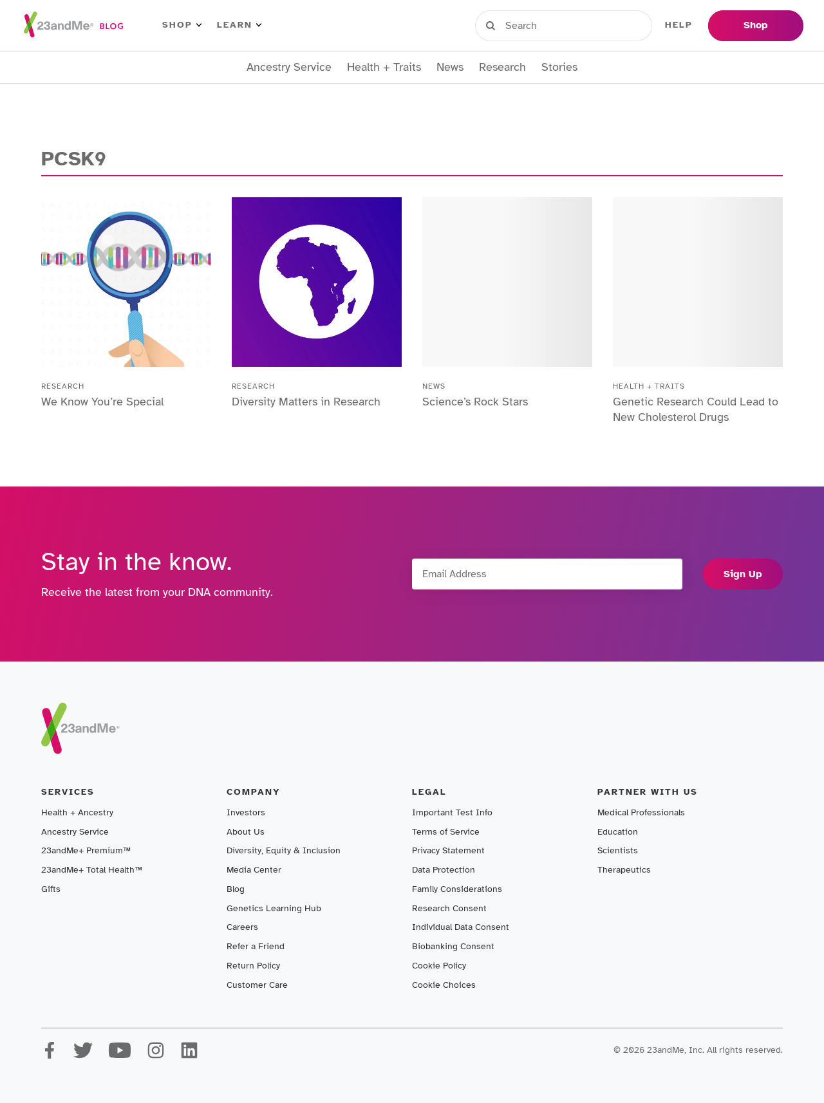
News (450, 67)
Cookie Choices (444, 984)
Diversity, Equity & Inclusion (284, 850)
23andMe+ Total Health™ (91, 869)
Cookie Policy (439, 965)
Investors (246, 812)
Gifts (51, 889)
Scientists (617, 850)
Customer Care (257, 984)
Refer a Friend (256, 946)
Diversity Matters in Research (306, 401)
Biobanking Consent (453, 946)
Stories (559, 67)
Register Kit (611, 25)
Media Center (254, 869)
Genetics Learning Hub (274, 908)
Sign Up (743, 574)
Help (679, 25)
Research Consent (449, 908)
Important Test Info (452, 812)
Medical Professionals (641, 812)
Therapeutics (624, 869)
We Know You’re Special (102, 401)
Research (502, 67)
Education (617, 831)
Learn (239, 25)
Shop (181, 25)
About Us (246, 831)
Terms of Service (446, 831)
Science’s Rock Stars (475, 401)
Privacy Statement (448, 850)
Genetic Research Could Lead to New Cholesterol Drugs (695, 409)
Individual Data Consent (460, 927)
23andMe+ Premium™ (86, 850)
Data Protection (443, 869)
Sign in (534, 25)
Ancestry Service (289, 67)
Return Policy (253, 965)
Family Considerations (457, 889)
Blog (236, 889)
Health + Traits (384, 67)
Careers (242, 927)
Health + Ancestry (77, 812)
